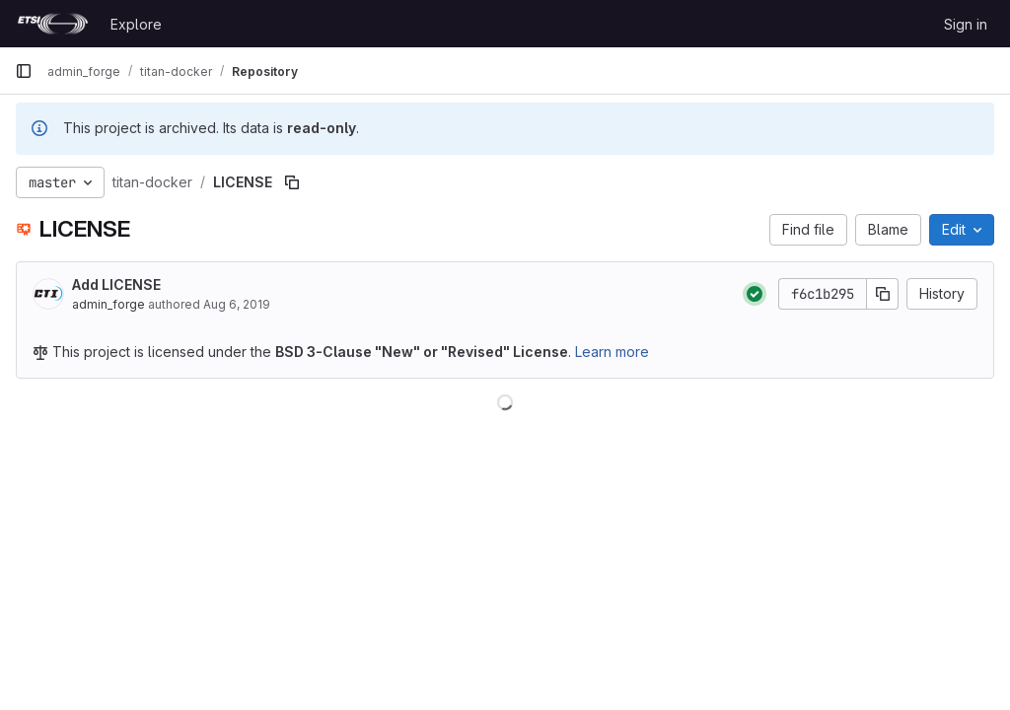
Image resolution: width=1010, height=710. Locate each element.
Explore (136, 24)
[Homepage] (53, 23)
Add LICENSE (116, 284)
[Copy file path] (292, 182)
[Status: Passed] (754, 294)
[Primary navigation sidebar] (23, 71)
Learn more (612, 351)
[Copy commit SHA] (883, 294)
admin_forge (108, 304)
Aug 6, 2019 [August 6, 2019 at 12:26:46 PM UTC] (236, 304)
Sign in (965, 24)
